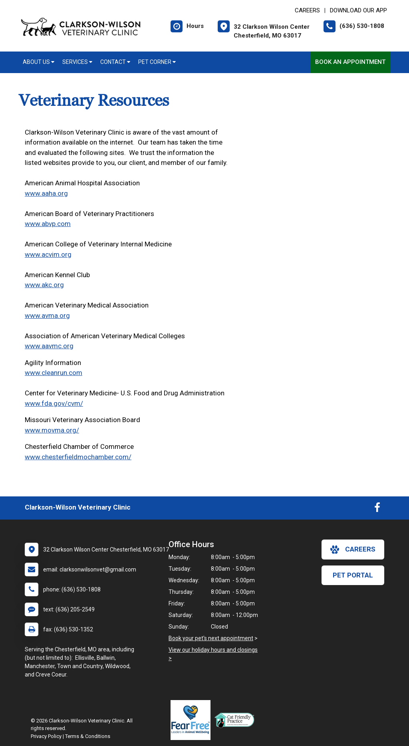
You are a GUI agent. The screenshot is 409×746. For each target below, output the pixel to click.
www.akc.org (44, 285)
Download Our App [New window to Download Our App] (358, 10)
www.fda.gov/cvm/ (54, 403)
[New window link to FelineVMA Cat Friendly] (236, 720)
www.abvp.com (48, 224)
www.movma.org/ (52, 430)
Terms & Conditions (87, 736)
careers (352, 549)
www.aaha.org (46, 193)
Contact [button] (115, 62)
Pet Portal (353, 575)
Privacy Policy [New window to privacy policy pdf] (46, 736)
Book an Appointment (350, 61)
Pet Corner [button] (157, 62)
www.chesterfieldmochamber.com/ (78, 457)
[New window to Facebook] (377, 509)
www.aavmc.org (49, 346)
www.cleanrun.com (53, 373)
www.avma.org (47, 315)
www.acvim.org (48, 254)
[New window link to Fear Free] (192, 720)
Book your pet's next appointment (211, 638)
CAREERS (307, 10)
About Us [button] (38, 62)
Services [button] (77, 62)
